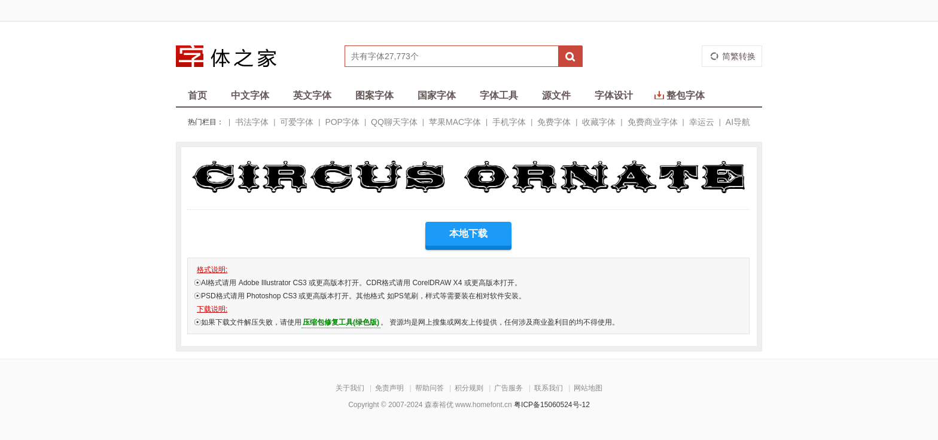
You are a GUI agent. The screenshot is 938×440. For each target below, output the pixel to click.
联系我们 (548, 388)
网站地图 (588, 388)
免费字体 (554, 122)
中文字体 (250, 95)
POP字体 (342, 122)
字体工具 (499, 95)
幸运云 (701, 122)
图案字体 (374, 95)
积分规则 (469, 388)
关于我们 (350, 388)
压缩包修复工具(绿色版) (341, 322)
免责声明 (389, 388)
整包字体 (679, 95)
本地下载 (468, 233)
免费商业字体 (653, 122)
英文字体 (312, 95)
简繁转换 (739, 56)
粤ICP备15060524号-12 (552, 405)
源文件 (556, 95)
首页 (197, 95)
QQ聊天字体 (394, 122)
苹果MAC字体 (455, 122)
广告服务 (508, 388)
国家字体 (437, 95)
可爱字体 (296, 122)
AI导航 (738, 122)
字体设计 (614, 95)
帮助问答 (429, 388)
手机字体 (509, 122)
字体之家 (234, 56)
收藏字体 (599, 122)
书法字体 (252, 122)
